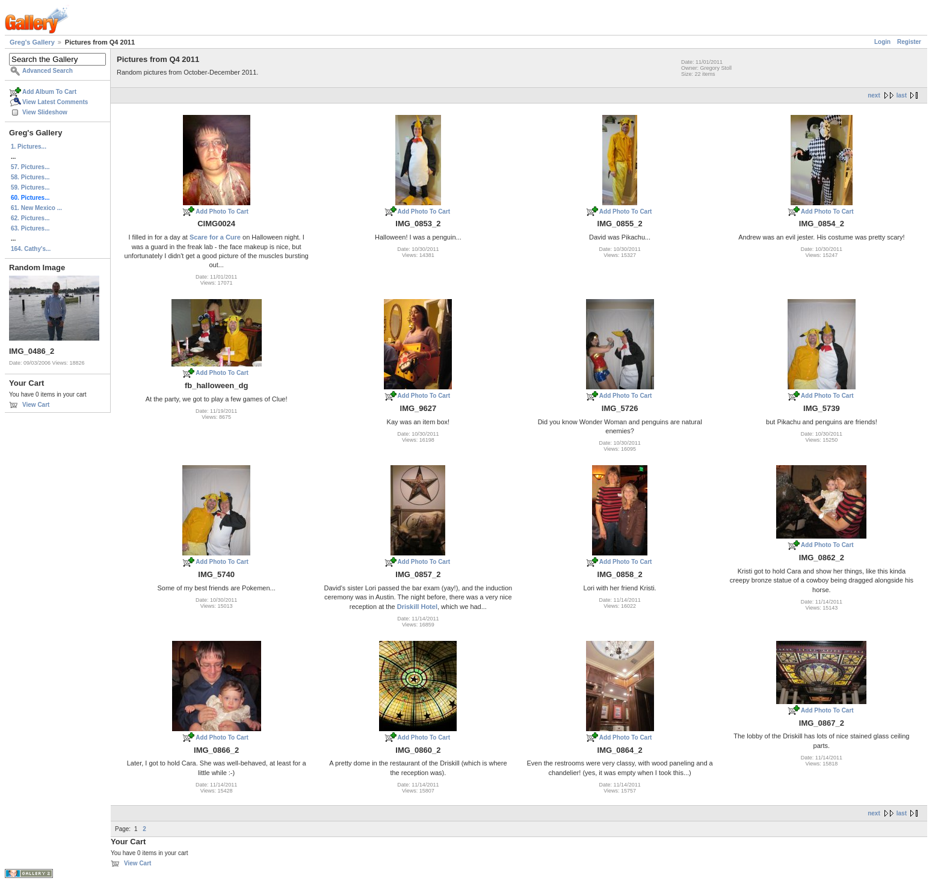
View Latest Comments (55, 102)
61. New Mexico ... (36, 208)
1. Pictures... (28, 146)
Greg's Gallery (32, 42)
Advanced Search (47, 70)
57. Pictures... (30, 167)
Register (909, 42)
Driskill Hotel (417, 606)
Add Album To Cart (49, 91)
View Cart (35, 404)
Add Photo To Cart (222, 211)
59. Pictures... (30, 187)
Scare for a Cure (215, 237)
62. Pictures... (30, 218)
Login (882, 42)
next (874, 95)
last (902, 95)
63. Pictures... (30, 228)
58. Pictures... (30, 177)
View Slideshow (44, 112)
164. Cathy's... (31, 249)
